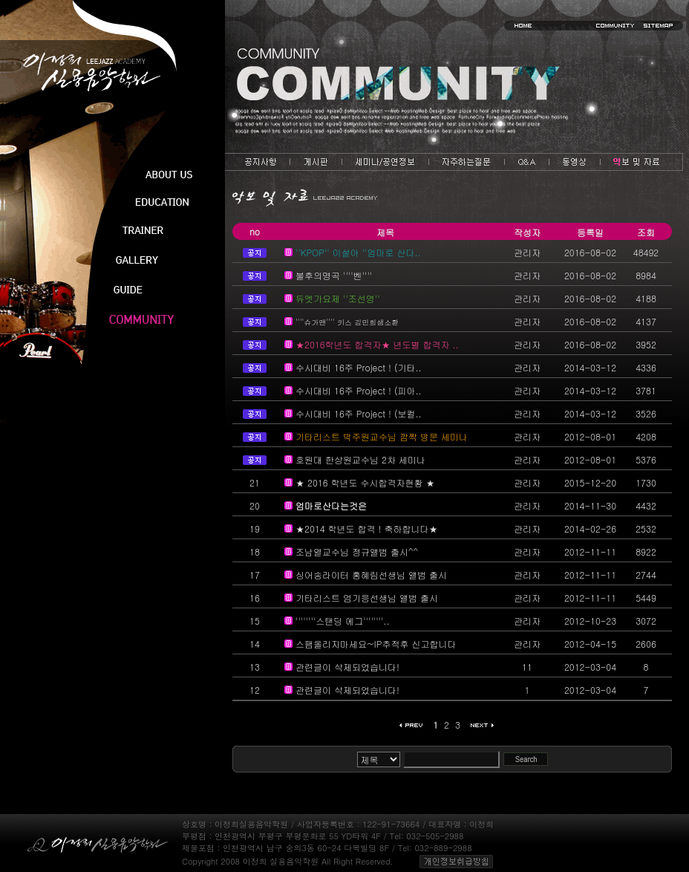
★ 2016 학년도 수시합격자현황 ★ (365, 482)
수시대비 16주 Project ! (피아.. (358, 390)
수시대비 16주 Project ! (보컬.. (358, 413)
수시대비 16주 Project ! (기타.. (358, 367)
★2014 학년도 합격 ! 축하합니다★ (366, 528)
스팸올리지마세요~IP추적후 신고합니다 (375, 643)
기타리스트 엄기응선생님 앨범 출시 (366, 597)
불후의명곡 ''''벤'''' (333, 275)
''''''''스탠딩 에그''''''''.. (342, 620)
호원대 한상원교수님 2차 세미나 (360, 459)
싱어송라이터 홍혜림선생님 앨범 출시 (371, 574)
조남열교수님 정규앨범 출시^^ (356, 551)
